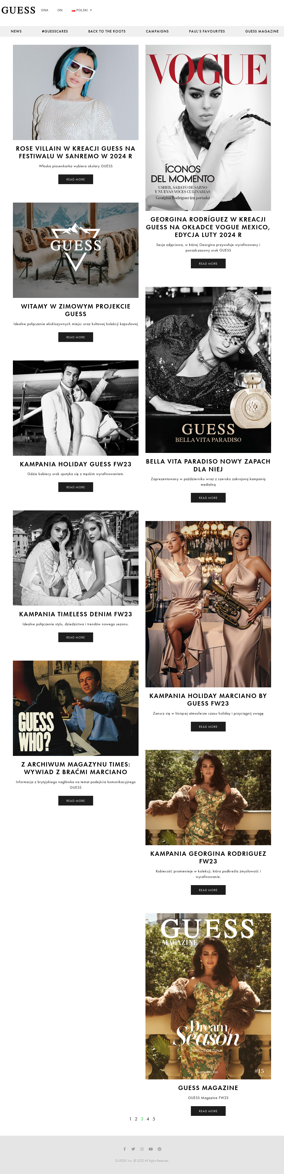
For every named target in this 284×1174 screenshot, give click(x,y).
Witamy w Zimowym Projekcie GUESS (76, 310)
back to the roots (107, 31)
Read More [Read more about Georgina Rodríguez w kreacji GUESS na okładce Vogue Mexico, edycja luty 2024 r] (208, 263)
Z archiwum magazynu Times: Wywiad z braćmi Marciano (75, 768)
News (16, 31)
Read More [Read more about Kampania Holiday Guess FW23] (75, 487)
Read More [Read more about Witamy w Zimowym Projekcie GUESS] (75, 337)
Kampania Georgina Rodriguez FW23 (208, 858)
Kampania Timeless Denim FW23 (76, 614)
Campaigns (157, 31)
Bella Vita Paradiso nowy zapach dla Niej (208, 465)
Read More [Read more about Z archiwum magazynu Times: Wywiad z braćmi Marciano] (75, 801)
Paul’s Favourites (207, 31)
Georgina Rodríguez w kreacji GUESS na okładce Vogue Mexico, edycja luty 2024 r (208, 227)
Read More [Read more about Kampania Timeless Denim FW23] (75, 637)
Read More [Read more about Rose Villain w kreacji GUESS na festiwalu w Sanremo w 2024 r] (75, 179)
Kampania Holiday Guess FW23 (76, 464)
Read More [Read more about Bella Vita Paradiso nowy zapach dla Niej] (208, 498)
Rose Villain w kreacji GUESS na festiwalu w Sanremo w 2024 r (76, 152)
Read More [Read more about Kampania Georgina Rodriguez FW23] (208, 890)
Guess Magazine (262, 31)
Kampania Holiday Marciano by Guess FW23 (208, 700)
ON (59, 10)
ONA (44, 10)
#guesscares (55, 31)
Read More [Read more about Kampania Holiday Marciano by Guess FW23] (208, 727)
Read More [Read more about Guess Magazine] (208, 1111)
